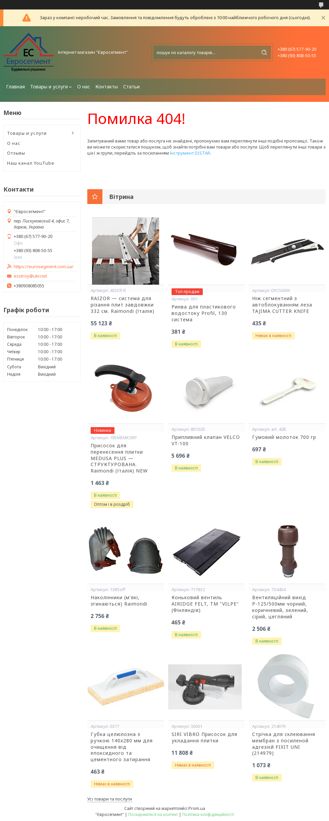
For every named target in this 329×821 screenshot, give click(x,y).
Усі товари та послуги (109, 799)
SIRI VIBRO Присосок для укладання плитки (204, 737)
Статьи (131, 86)
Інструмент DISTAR (190, 153)
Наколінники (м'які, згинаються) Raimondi (119, 600)
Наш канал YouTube (30, 163)
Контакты (106, 86)
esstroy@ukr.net (30, 276)
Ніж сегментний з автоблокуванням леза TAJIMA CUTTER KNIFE (282, 304)
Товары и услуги (49, 86)
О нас (83, 86)
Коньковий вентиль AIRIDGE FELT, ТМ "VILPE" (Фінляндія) (205, 603)
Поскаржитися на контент (153, 814)
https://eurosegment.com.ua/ (44, 267)
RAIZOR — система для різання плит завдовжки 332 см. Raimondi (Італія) (122, 304)
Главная (15, 86)
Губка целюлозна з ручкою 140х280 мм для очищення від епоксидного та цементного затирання (122, 747)
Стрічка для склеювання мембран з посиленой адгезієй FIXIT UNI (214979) (283, 743)
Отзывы (16, 153)
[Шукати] (264, 52)
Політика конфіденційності (208, 814)
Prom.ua (196, 808)
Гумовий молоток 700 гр (284, 437)
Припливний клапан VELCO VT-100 (206, 440)
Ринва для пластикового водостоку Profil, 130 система (204, 313)
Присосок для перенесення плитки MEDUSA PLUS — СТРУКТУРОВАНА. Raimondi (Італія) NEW (119, 458)
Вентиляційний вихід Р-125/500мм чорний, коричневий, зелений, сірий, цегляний (280, 607)
